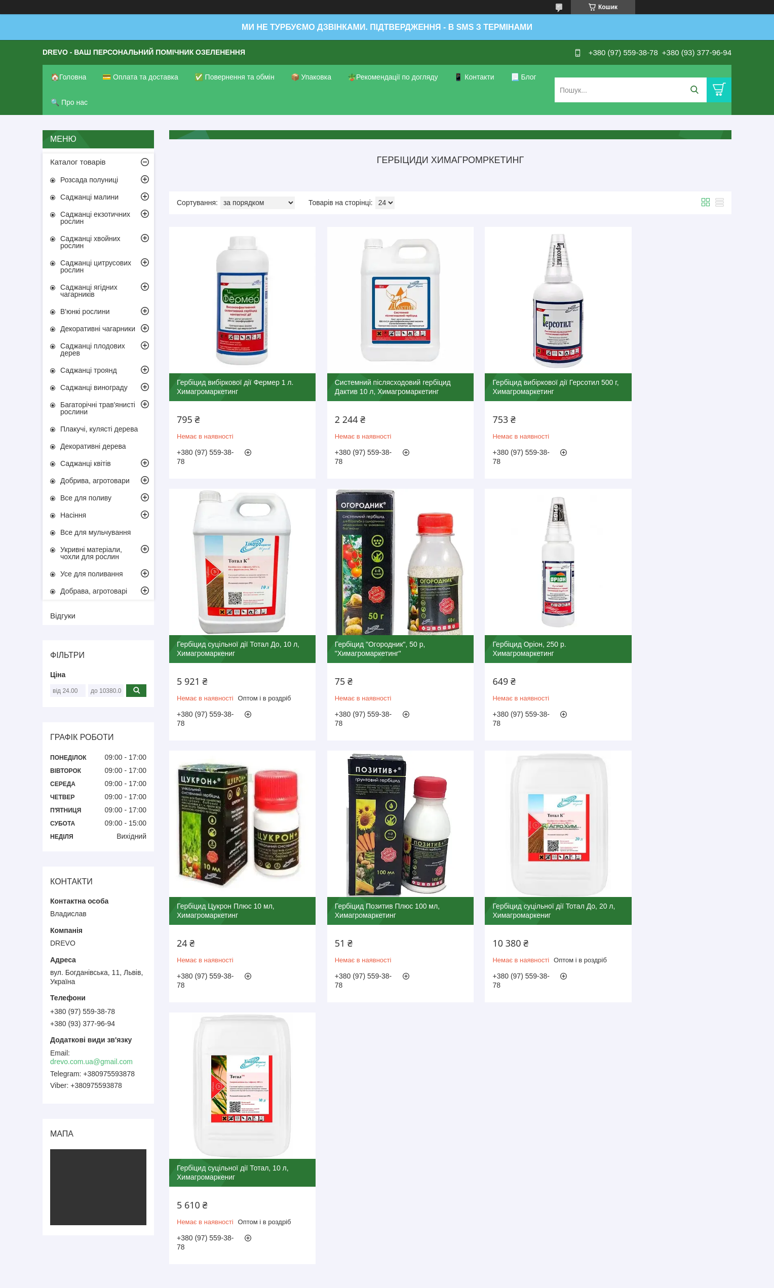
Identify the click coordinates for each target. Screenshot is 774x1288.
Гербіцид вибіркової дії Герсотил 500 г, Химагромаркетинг (516, 372)
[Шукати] (694, 89)
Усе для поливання (91, 574)
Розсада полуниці (89, 180)
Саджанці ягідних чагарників (89, 290)
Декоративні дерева (93, 446)
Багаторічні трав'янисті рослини (97, 408)
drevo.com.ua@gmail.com (91, 1062)
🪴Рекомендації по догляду (392, 77)
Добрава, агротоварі (93, 591)
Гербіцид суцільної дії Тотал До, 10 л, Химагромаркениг (664, 372)
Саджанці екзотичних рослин (95, 217)
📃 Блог (523, 77)
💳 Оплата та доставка (140, 77)
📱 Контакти (474, 77)
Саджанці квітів (85, 463)
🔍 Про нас (69, 102)
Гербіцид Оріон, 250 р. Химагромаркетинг (357, 620)
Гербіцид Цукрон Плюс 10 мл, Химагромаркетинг (512, 620)
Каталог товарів (78, 162)
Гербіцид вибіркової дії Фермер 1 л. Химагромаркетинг (231, 372)
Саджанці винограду (94, 387)
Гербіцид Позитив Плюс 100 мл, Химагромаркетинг (659, 620)
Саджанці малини (89, 197)
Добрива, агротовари (95, 481)
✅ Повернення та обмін (235, 77)
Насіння (73, 515)
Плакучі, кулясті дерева (99, 429)
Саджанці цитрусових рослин (95, 266)
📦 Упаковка (311, 77)
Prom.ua (434, 1260)
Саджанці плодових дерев (92, 349)
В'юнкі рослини (84, 311)
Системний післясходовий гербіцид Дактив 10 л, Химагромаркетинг (378, 372)
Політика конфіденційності (439, 1278)
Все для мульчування (95, 532)
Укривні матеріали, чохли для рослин (91, 553)
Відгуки (62, 615)
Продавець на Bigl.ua (387, 1269)
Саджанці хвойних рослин (90, 242)
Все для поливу (85, 498)
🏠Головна (68, 77)
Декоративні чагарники (97, 329)
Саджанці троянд (88, 370)
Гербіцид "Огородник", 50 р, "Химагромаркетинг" (222, 620)
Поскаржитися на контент (360, 1278)
